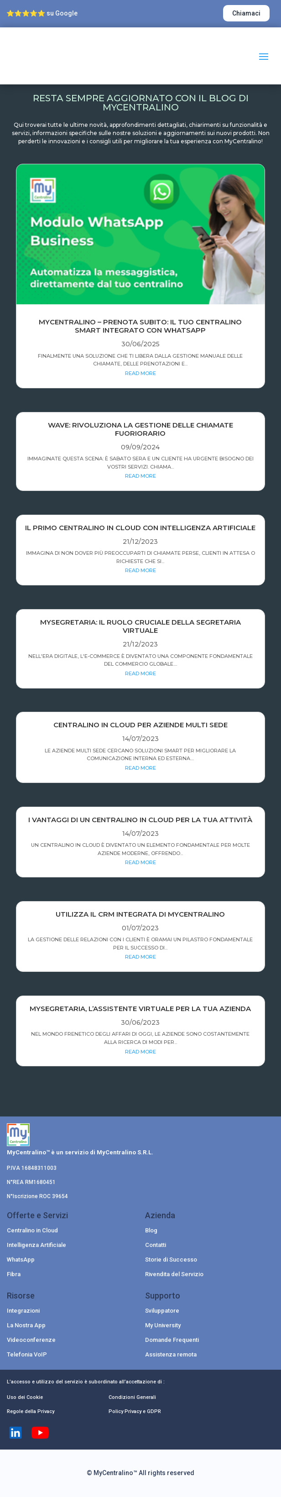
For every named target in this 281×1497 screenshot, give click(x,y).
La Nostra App (26, 1325)
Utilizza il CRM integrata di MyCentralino (140, 914)
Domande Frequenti (172, 1339)
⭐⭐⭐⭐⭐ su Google (42, 13)
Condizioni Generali (132, 1397)
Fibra (14, 1274)
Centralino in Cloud (32, 1230)
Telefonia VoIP (27, 1354)
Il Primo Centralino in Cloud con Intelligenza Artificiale (140, 527)
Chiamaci (246, 13)
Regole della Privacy (30, 1411)
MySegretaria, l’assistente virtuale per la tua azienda (140, 1008)
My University (163, 1325)
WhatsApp (21, 1259)
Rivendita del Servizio (174, 1274)
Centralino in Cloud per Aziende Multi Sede (140, 724)
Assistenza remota (171, 1354)
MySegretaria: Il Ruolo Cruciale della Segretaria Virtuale (140, 626)
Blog (151, 1230)
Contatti (155, 1244)
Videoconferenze (31, 1339)
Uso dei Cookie (25, 1397)
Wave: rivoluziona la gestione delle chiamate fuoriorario (140, 429)
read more (140, 373)
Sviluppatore (162, 1310)
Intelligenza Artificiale (36, 1244)
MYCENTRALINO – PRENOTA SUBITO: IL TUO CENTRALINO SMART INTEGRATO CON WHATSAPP (140, 326)
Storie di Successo (171, 1259)
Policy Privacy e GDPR (135, 1411)
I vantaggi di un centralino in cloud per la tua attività (140, 819)
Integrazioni (23, 1310)
